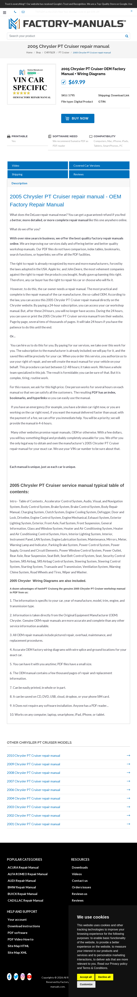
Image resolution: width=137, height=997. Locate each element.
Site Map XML (17, 952)
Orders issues (81, 887)
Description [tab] (19, 183)
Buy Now (80, 118)
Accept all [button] (86, 977)
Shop (39, 52)
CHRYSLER (50, 52)
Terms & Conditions (95, 968)
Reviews (77, 900)
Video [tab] (15, 165)
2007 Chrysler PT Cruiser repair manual (33, 781)
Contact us (80, 880)
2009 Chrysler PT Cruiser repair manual (33, 764)
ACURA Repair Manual (23, 867)
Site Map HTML (18, 946)
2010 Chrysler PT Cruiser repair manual (33, 755)
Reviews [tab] (78, 174)
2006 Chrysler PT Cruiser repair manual (33, 790)
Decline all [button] (104, 977)
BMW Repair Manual (22, 887)
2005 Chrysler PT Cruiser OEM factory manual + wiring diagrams (93, 71)
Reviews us (79, 894)
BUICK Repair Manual (22, 894)
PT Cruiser (64, 52)
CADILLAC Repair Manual (25, 900)
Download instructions (24, 926)
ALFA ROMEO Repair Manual (27, 874)
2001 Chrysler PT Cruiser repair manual (33, 824)
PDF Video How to (21, 939)
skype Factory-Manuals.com (16, 12)
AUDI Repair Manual (22, 880)
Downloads (80, 867)
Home (30, 52)
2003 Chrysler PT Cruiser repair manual (33, 807)
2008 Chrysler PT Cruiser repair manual (33, 773)
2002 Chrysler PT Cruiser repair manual (33, 815)
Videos (77, 874)
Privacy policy (118, 963)
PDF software (17, 933)
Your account (17, 919)
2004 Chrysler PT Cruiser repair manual (33, 798)
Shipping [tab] (17, 174)
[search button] (126, 36)
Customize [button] (86, 984)
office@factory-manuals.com (24, 12)
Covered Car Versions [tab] (86, 165)
